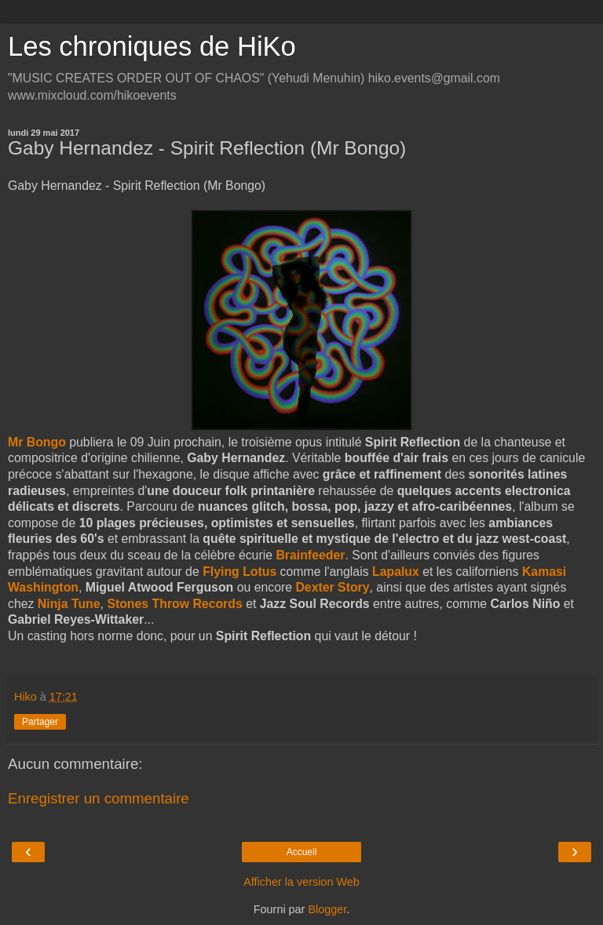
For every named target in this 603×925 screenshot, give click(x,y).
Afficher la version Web (301, 882)
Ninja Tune (69, 603)
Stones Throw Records (174, 603)
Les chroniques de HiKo (152, 46)
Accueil (302, 852)
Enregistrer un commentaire (98, 798)
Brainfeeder (310, 555)
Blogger (327, 909)
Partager (40, 721)
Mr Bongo (37, 442)
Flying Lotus (239, 571)
